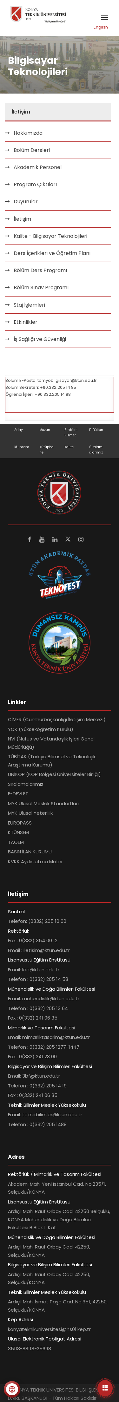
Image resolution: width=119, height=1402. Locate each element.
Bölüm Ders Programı (40, 270)
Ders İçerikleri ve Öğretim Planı (52, 253)
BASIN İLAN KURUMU (30, 851)
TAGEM (16, 842)
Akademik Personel (38, 167)
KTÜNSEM (18, 832)
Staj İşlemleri (29, 305)
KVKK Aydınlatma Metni (35, 861)
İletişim (22, 219)
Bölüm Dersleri (32, 150)
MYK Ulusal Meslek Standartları (43, 803)
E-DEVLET (18, 793)
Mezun (44, 429)
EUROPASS (20, 822)
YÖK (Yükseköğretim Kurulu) (40, 729)
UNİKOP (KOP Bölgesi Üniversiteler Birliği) (54, 774)
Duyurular (26, 201)
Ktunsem (21, 447)
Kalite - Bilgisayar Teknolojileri (50, 236)
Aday (18, 429)
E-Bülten (96, 429)
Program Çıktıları (35, 184)
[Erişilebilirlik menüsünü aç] (12, 1389)
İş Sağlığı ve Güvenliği (40, 339)
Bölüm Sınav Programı (41, 287)
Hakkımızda (28, 133)
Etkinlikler (25, 322)
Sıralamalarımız (25, 784)
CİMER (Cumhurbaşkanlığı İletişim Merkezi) (57, 719)
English (101, 27)
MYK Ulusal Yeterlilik (30, 813)
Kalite (69, 447)
